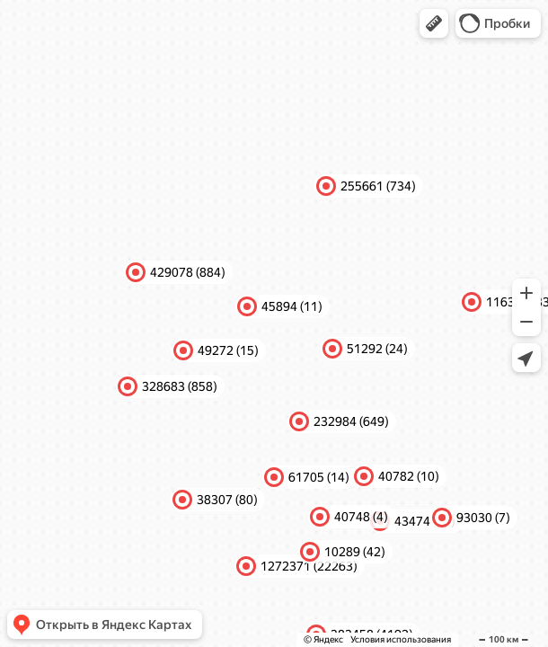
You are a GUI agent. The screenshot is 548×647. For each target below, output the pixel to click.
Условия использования (400, 639)
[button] (434, 23)
